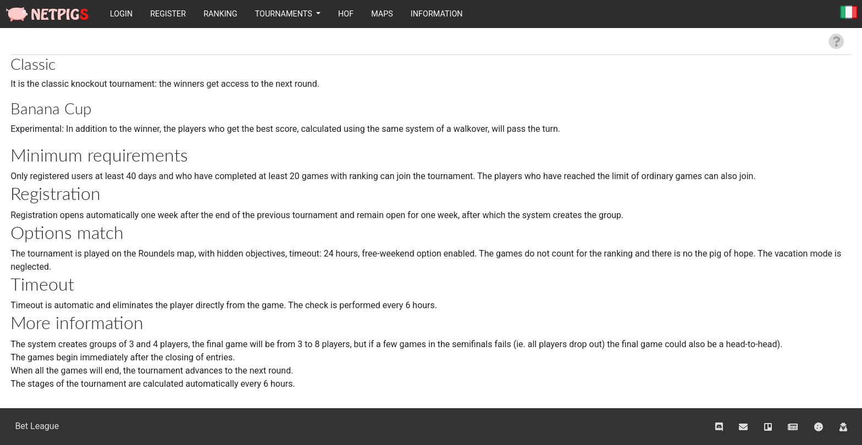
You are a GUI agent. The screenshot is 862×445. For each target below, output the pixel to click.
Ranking (220, 14)
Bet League (37, 426)
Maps (382, 14)
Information (437, 14)
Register (168, 14)
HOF (345, 14)
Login (121, 14)
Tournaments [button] (284, 14)
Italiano (849, 13)
